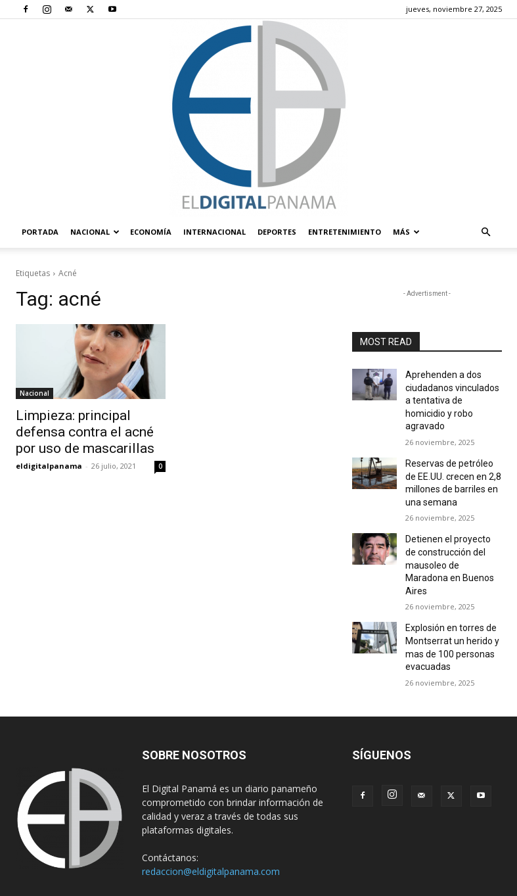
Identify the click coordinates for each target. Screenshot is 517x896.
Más (406, 232)
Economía (150, 232)
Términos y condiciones (267, 860)
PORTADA (40, 232)
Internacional (214, 232)
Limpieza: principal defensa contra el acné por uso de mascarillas (83, 429)
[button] (486, 232)
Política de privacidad (364, 860)
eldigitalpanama (49, 460)
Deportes (277, 232)
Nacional (95, 232)
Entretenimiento (344, 232)
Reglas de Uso (443, 860)
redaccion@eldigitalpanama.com (211, 816)
